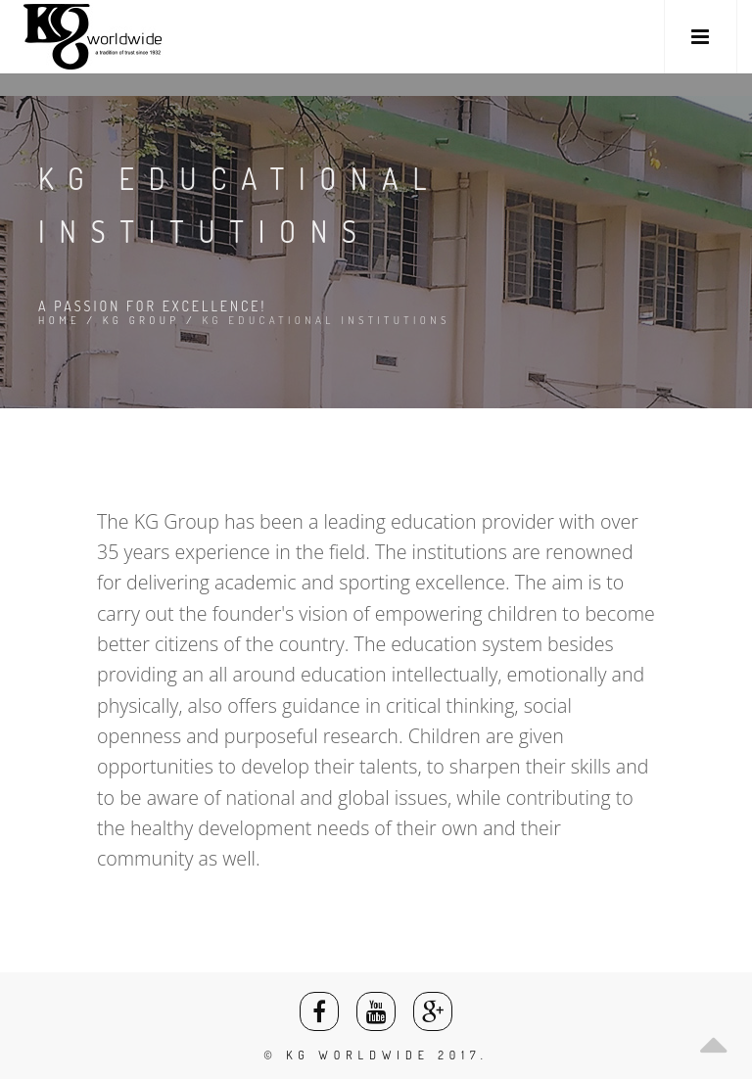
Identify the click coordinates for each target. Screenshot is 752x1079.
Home (59, 320)
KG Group (141, 320)
